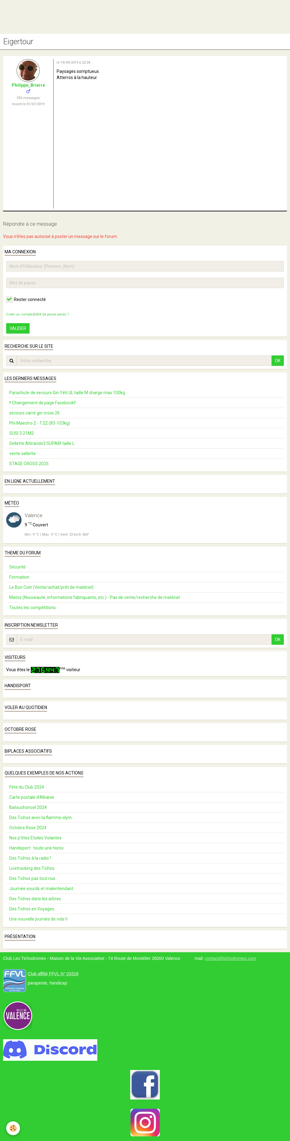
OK (277, 360)
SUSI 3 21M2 (21, 433)
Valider (18, 328)
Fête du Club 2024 (26, 787)
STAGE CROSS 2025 (29, 463)
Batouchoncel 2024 (28, 807)
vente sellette (22, 453)
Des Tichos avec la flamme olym (40, 817)
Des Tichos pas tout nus (32, 878)
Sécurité (17, 567)
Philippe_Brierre (28, 85)
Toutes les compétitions (32, 607)
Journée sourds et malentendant (41, 888)
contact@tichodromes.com (230, 958)
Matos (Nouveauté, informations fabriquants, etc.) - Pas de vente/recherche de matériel (94, 597)
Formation (19, 577)
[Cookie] (13, 1128)
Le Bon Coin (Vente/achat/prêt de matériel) (51, 587)
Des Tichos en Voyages (31, 908)
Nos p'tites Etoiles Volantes (35, 837)
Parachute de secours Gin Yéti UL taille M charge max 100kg (67, 392)
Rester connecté (26, 299)
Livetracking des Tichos (31, 868)
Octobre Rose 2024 (27, 827)
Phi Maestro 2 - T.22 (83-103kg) (39, 423)
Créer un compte (19, 314)
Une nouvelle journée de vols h (38, 919)
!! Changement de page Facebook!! (42, 402)
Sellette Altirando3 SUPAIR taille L (42, 443)
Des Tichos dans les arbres (35, 898)
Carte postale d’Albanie (31, 797)
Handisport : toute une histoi (36, 848)
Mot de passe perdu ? (52, 314)
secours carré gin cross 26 (34, 412)
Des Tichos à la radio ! (30, 858)
